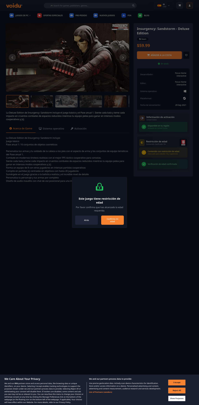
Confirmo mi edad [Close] (112, 220)
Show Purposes (177, 400)
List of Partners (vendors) (100, 394)
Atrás (86, 220)
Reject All (177, 393)
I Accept (176, 385)
